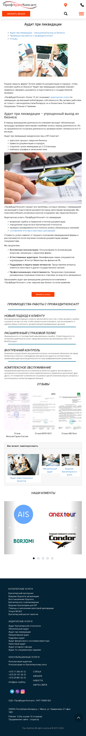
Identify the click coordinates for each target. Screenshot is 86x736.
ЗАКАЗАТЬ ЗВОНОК (16, 14)
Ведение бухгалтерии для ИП (23, 605)
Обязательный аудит (19, 629)
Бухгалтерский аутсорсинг (21, 593)
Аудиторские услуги (20, 621)
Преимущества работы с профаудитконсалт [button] (31, 35)
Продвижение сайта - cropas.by (24, 719)
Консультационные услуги (24, 657)
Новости (38, 680)
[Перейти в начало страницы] (78, 717)
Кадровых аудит (17, 638)
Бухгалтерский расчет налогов (23, 614)
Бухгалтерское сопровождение (24, 602)
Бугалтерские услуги (21, 589)
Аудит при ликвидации (20, 632)
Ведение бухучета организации (24, 596)
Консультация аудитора (20, 661)
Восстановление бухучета (21, 599)
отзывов (37, 716)
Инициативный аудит (19, 635)
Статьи (37, 671)
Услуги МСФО (15, 611)
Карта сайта (40, 685)
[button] (10, 527)
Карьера (37, 676)
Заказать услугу (43, 294)
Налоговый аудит (17, 644)
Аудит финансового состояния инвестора (29, 641)
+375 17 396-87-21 (17, 671)
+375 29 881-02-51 (17, 677)
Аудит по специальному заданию (25, 650)
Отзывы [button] (14, 39)
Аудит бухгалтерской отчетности (25, 626)
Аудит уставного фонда (20, 647)
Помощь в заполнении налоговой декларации (31, 608)
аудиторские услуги (60, 97)
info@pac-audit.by (17, 682)
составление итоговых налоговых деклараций (32, 230)
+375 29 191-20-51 (17, 674)
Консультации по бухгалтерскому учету (28, 664)
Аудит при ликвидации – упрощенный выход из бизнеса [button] (37, 33)
